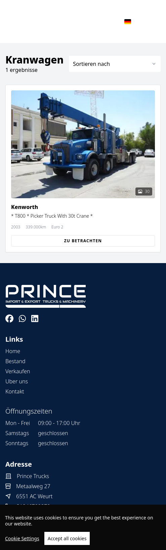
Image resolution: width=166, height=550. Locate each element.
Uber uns (16, 381)
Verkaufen (17, 371)
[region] (83, 527)
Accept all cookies (67, 538)
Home (12, 351)
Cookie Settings (22, 538)
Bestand (15, 361)
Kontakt (14, 391)
